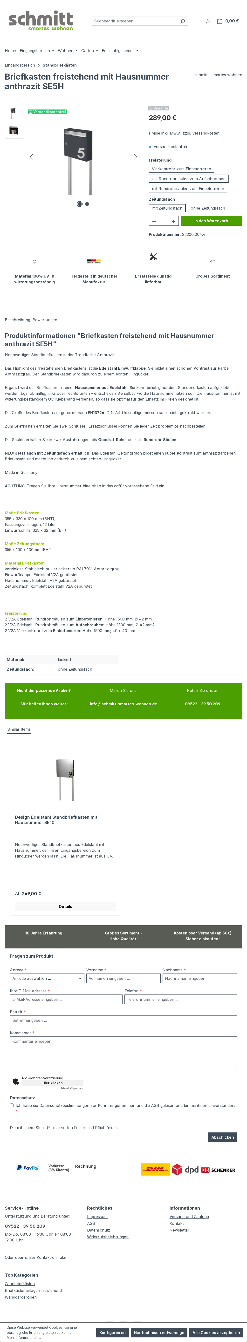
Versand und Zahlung (189, 1216)
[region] (72, 156)
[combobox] (134, 21)
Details (65, 906)
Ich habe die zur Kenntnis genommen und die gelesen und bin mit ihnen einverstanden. (125, 1108)
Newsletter (179, 1230)
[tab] (17, 320)
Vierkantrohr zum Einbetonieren (181, 168)
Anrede (18, 969)
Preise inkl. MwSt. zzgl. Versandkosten (184, 133)
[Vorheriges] (31, 156)
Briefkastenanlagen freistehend (33, 1290)
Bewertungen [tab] (45, 319)
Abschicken (222, 1137)
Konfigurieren (112, 1332)
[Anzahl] (164, 221)
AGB (155, 1105)
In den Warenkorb (211, 220)
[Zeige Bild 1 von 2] (80, 204)
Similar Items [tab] (19, 729)
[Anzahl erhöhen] (174, 221)
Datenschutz (98, 1230)
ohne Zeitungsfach (208, 208)
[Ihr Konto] (208, 21)
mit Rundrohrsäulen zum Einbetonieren (188, 188)
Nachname (174, 969)
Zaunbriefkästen (20, 1283)
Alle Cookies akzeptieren (216, 1332)
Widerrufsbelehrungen (108, 1236)
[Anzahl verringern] (154, 221)
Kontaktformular (52, 1257)
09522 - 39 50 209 (25, 1226)
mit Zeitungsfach (167, 208)
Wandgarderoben (21, 1297)
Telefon (133, 990)
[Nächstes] (135, 156)
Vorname (96, 969)
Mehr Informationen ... (24, 1337)
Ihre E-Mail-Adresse (30, 990)
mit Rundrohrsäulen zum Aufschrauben (189, 178)
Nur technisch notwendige (159, 1332)
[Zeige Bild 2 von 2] (87, 204)
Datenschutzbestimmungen (64, 1105)
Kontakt (177, 1223)
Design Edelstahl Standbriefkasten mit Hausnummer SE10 (56, 820)
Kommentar (22, 1032)
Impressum (97, 1216)
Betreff (18, 1011)
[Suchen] (182, 21)
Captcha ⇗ (72, 1088)
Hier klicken (52, 1083)
